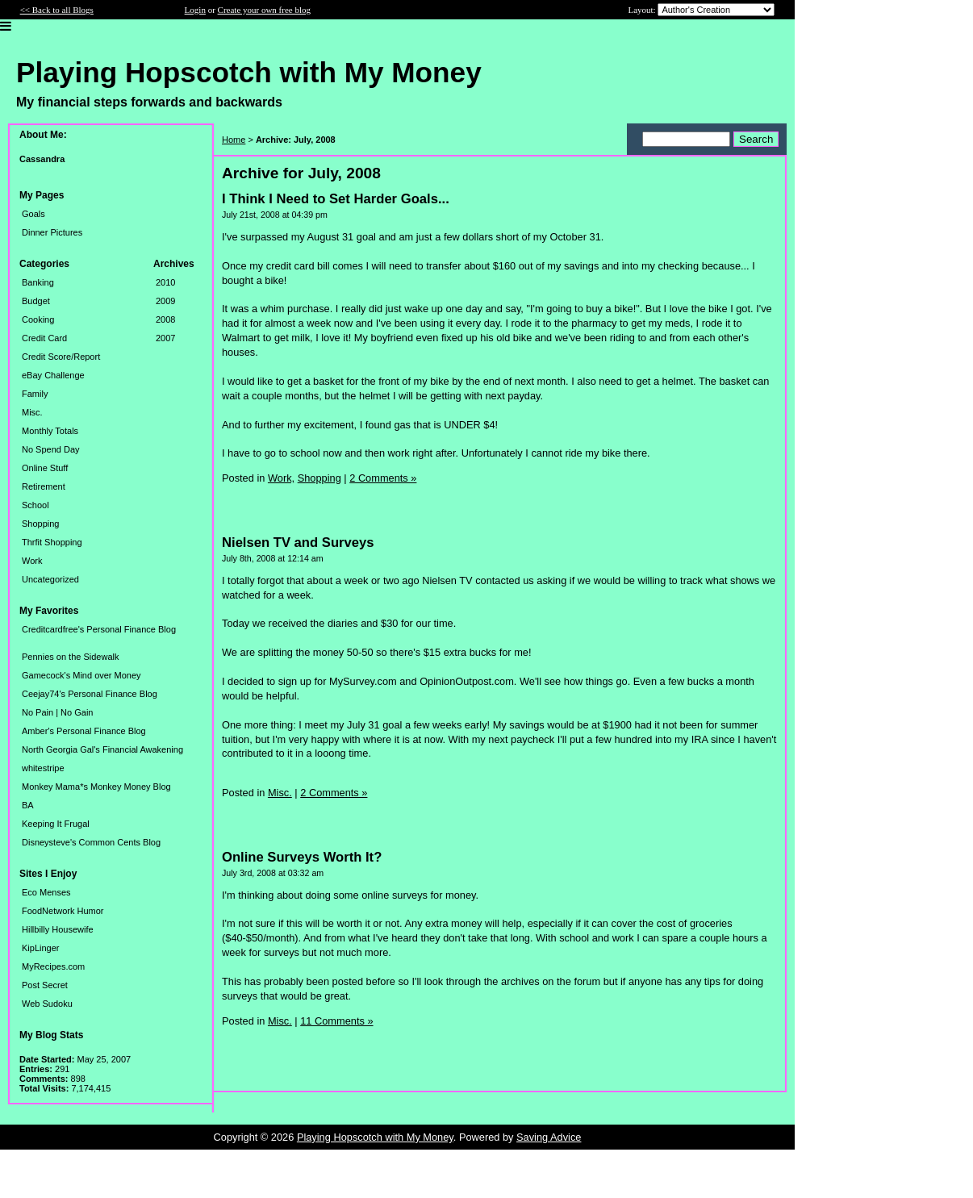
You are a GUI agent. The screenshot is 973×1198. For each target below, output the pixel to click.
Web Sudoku (47, 1003)
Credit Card (44, 338)
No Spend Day (51, 449)
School (35, 505)
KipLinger (40, 948)
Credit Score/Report (61, 356)
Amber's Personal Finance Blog (84, 731)
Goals (33, 214)
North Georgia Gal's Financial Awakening (102, 749)
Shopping (41, 523)
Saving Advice (548, 1137)
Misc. (32, 412)
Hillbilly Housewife (58, 929)
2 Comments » (382, 478)
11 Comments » (336, 1021)
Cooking (38, 319)
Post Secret (45, 985)
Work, (281, 478)
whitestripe (43, 768)
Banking (38, 282)
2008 (165, 319)
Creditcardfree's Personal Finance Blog (99, 629)
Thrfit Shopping (52, 542)
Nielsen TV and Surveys (298, 542)
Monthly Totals (50, 431)
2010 (165, 282)
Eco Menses (46, 892)
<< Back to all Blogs (57, 10)
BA (28, 805)
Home (233, 139)
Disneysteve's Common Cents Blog (91, 842)
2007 (165, 338)
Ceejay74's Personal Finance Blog (89, 694)
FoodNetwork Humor (62, 911)
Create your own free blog (264, 10)
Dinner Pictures (52, 232)
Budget (36, 301)
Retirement (43, 486)
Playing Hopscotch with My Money (375, 1137)
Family (35, 394)
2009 (165, 301)
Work (32, 561)
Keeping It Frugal (56, 824)
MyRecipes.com (53, 966)
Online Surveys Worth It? (302, 857)
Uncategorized (50, 579)
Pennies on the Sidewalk (70, 657)
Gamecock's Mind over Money (81, 675)
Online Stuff (45, 468)
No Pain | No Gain (57, 712)
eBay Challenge (53, 375)
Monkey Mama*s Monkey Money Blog (96, 786)
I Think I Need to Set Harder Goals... (335, 199)
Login (195, 10)
